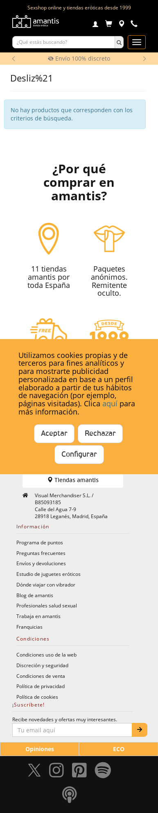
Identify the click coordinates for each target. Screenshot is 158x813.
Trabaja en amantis (38, 616)
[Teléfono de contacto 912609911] (134, 24)
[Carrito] (108, 24)
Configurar (79, 454)
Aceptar (54, 433)
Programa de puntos (39, 542)
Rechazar (100, 433)
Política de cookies (37, 696)
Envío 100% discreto (79, 58)
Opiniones (39, 749)
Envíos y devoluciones (41, 563)
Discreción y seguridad (42, 665)
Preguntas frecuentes (40, 553)
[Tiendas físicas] (121, 24)
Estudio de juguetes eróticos (48, 574)
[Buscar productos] (63, 42)
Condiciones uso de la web (46, 654)
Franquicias (29, 626)
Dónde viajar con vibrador (45, 584)
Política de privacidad (40, 686)
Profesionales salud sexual (46, 605)
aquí (109, 403)
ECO (118, 749)
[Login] (95, 25)
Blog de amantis (34, 595)
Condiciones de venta (40, 676)
